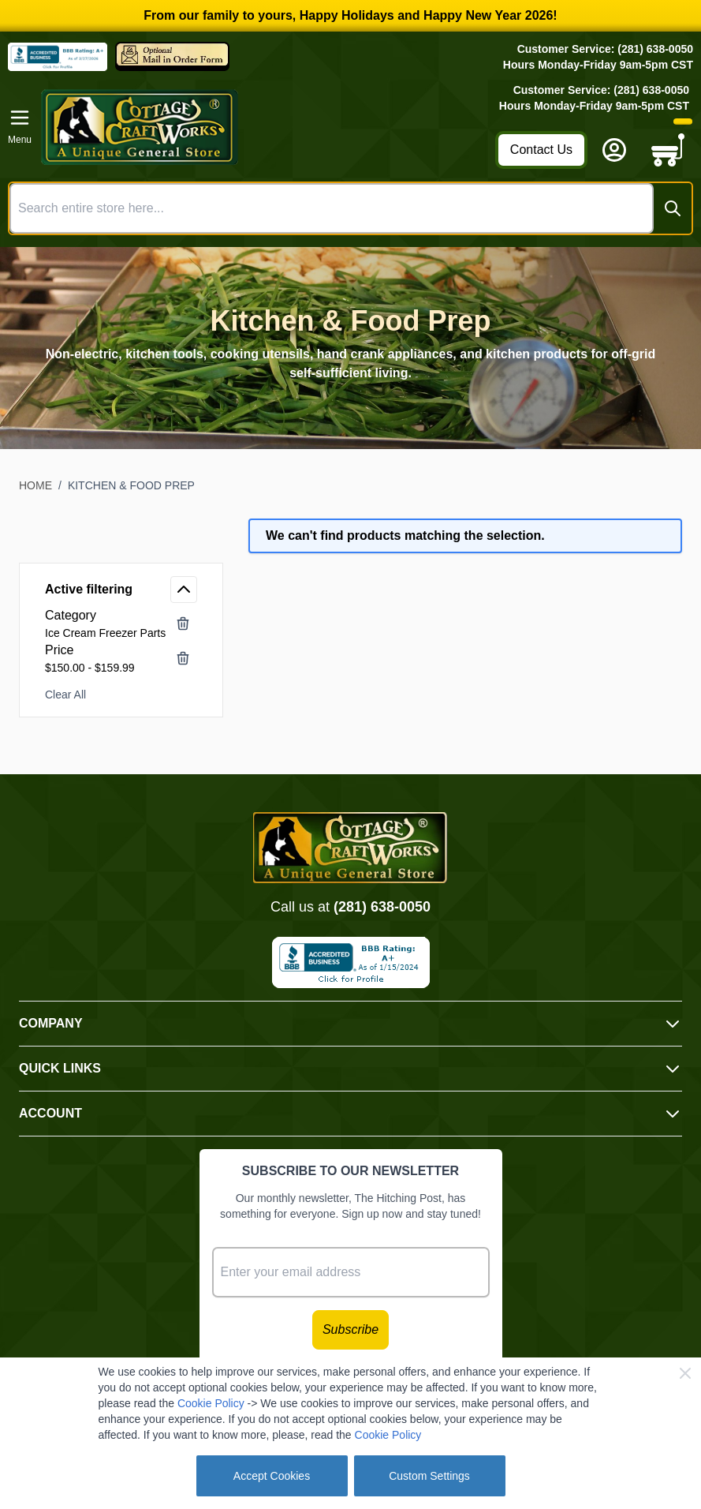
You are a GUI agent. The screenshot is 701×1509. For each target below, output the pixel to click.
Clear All (65, 694)
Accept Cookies (271, 1476)
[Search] (673, 208)
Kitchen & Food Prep (131, 485)
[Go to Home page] (263, 127)
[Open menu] (20, 127)
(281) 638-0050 (382, 907)
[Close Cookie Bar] (685, 1373)
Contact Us (541, 149)
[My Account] (614, 150)
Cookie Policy (210, 1403)
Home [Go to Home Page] (35, 485)
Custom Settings (429, 1476)
